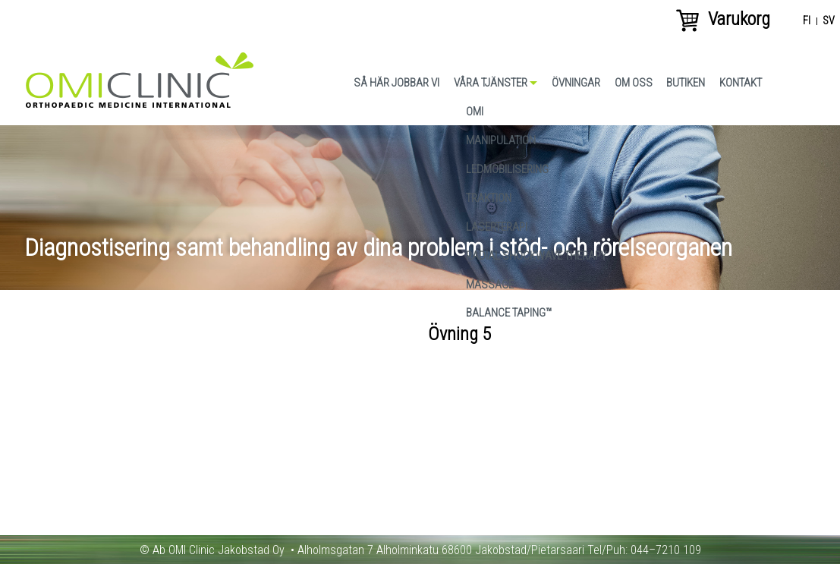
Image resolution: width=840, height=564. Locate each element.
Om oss (634, 83)
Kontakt (740, 83)
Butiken (685, 83)
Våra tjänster (490, 83)
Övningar (576, 83)
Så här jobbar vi (396, 83)
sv (829, 21)
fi (806, 21)
